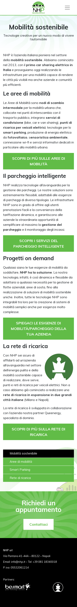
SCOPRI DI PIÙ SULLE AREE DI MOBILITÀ (38, 161)
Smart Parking (20, 470)
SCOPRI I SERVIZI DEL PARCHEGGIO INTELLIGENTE (38, 243)
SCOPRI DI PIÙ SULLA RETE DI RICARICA (38, 432)
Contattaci (38, 524)
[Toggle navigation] (67, 8)
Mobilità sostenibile (23, 453)
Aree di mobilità (21, 462)
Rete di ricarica (20, 478)
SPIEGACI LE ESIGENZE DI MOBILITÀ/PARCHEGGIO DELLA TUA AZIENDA (38, 329)
